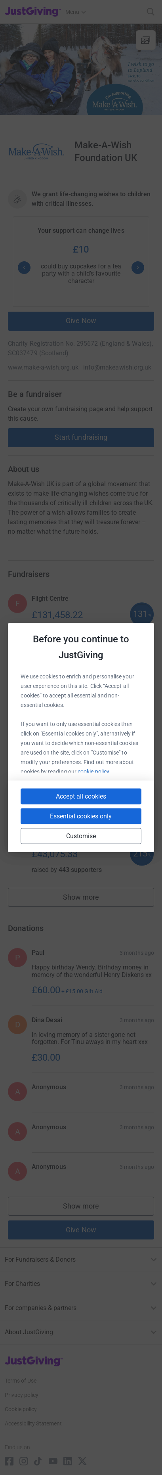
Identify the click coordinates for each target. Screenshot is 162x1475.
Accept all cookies (81, 796)
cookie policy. (94, 771)
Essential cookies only (81, 816)
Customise (81, 836)
